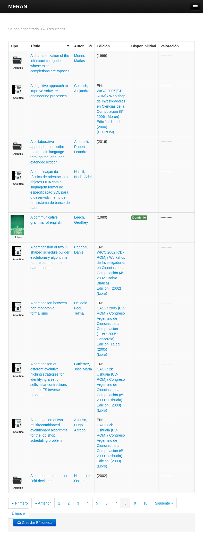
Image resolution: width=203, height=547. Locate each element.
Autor (83, 46)
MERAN (17, 6)
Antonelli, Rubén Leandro (81, 147)
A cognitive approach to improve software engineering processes (49, 91)
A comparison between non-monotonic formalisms (48, 308)
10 (145, 503)
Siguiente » (164, 503)
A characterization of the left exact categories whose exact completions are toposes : (50, 66)
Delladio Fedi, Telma (80, 308)
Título (50, 46)
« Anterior (43, 503)
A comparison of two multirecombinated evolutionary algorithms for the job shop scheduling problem (48, 430)
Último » (18, 513)
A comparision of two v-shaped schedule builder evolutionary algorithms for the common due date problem (50, 257)
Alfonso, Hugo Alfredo (80, 425)
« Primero (20, 503)
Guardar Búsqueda (34, 522)
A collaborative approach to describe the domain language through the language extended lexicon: (47, 152)
